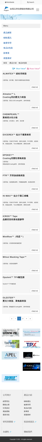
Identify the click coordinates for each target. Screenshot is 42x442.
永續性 (7, 432)
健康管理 (7, 43)
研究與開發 (9, 422)
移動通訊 (7, 38)
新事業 (6, 53)
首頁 (5, 63)
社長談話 (6, 408)
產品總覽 (7, 33)
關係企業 (6, 405)
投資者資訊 (30, 422)
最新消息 (6, 415)
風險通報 (6, 411)
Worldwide (9, 2)
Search (30, 2)
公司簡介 (7, 395)
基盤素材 (7, 58)
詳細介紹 (35, 87)
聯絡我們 (28, 432)
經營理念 (6, 401)
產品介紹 (28, 395)
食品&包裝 (8, 48)
